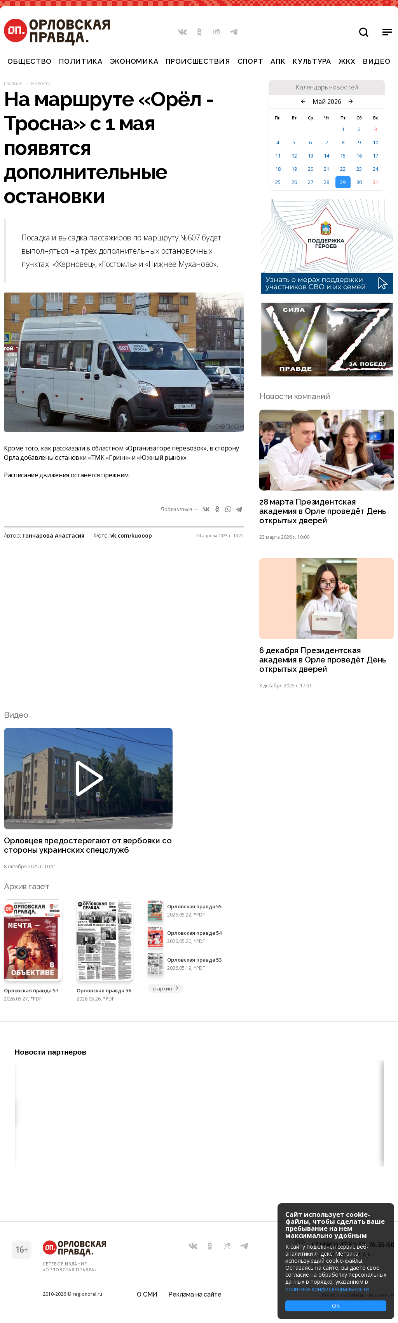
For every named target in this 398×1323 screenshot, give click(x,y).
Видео (377, 61)
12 (294, 155)
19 (294, 168)
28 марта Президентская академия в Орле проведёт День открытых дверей (324, 512)
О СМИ (147, 1293)
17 (375, 155)
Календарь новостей (326, 87)
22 (343, 168)
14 (326, 155)
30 (359, 182)
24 (375, 168)
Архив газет (26, 890)
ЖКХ (347, 61)
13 (310, 155)
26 (294, 182)
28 (326, 182)
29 (343, 182)
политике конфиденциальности (327, 1289)
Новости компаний (294, 396)
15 (343, 155)
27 (310, 182)
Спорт (250, 61)
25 (278, 182)
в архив (165, 991)
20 (310, 168)
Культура (312, 61)
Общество (29, 61)
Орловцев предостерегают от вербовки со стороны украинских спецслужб (83, 849)
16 (359, 155)
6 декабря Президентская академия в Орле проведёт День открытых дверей (324, 662)
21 (326, 168)
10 (375, 142)
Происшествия (198, 61)
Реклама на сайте (194, 1293)
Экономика (134, 61)
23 (359, 168)
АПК (278, 61)
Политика (81, 61)
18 (278, 168)
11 (278, 155)
